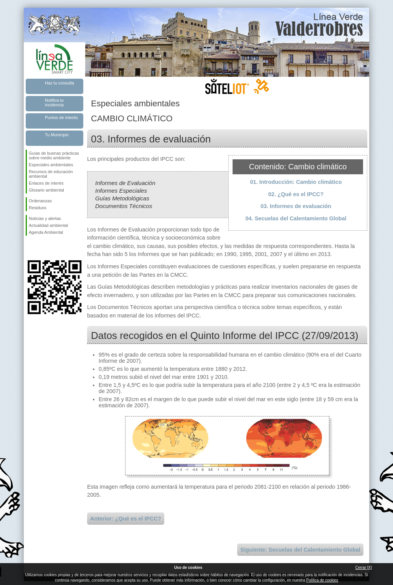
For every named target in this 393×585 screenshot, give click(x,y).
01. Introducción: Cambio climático (296, 182)
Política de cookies (322, 580)
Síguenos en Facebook (30, 248)
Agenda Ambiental (46, 232)
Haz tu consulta (59, 83)
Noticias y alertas (45, 218)
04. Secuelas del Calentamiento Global (295, 218)
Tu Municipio (57, 134)
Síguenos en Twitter (43, 248)
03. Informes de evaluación (296, 206)
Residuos (37, 207)
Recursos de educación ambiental (51, 173)
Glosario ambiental (46, 190)
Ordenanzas (40, 200)
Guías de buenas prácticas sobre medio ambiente (54, 155)
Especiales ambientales (51, 164)
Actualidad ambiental (48, 225)
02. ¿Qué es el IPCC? (296, 194)
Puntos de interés (61, 117)
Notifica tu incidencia (54, 102)
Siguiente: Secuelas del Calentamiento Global (300, 550)
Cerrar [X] (363, 567)
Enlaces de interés (46, 183)
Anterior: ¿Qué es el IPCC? (125, 519)
